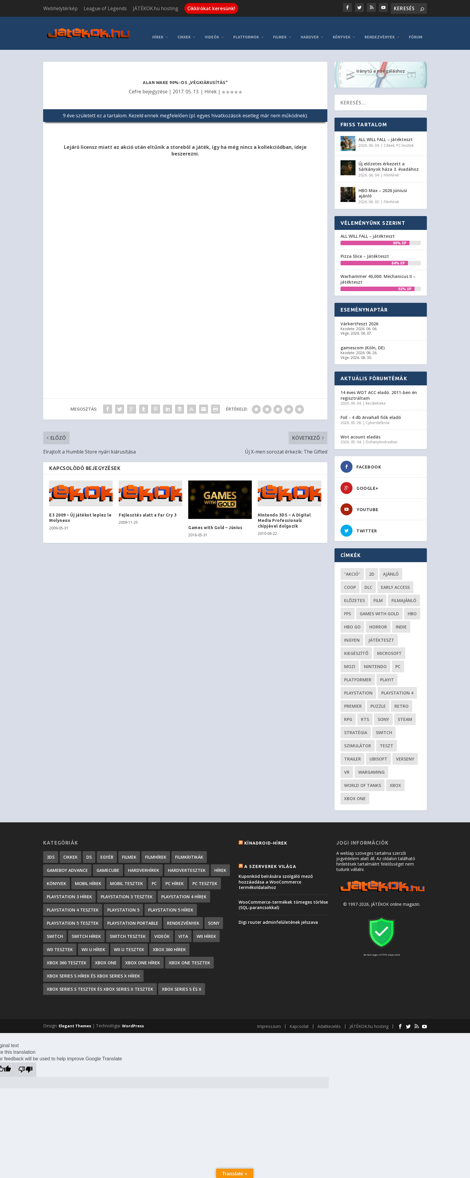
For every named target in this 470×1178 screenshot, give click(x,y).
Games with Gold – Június (215, 518)
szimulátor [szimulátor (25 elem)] (357, 737)
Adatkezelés (329, 1017)
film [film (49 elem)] (378, 591)
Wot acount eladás (360, 428)
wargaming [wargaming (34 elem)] (371, 763)
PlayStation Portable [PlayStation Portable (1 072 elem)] (132, 914)
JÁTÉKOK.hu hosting (155, 8)
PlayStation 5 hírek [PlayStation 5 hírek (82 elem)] (170, 901)
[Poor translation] (25, 1060)
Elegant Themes (75, 1017)
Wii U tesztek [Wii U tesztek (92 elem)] (129, 940)
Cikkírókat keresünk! (211, 8)
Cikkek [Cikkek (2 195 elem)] (70, 848)
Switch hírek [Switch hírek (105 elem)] (86, 927)
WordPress (133, 1017)
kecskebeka (375, 394)
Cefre (135, 82)
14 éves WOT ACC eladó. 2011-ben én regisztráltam (379, 386)
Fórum (415, 28)
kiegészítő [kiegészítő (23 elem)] (356, 644)
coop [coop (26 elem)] (350, 578)
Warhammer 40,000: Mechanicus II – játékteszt (378, 270)
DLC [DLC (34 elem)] (368, 578)
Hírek (157, 28)
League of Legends (105, 8)
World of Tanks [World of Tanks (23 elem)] (362, 776)
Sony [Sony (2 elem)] (213, 914)
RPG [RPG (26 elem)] (348, 710)
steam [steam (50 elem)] (405, 710)
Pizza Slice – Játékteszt (365, 247)
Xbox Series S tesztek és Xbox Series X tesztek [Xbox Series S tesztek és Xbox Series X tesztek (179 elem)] (100, 980)
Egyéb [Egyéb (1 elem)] (106, 848)
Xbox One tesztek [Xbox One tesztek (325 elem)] (189, 954)
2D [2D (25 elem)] (371, 565)
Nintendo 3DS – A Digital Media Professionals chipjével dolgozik (284, 511)
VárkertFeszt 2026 (359, 315)
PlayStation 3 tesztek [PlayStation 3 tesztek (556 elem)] (127, 887)
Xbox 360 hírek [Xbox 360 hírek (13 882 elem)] (169, 940)
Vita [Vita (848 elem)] (183, 927)
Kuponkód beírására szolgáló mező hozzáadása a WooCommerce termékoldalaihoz (276, 872)
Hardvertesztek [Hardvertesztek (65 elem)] (187, 861)
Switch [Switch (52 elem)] (384, 723)
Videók (212, 28)
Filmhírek (391, 166)
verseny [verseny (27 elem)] (405, 750)
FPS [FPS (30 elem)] (347, 604)
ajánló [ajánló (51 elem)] (391, 565)
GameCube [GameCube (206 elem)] (108, 861)
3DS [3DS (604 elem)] (51, 848)
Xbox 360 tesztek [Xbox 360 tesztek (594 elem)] (66, 954)
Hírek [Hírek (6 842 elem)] (220, 861)
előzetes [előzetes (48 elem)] (354, 591)
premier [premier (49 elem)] (353, 697)
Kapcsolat (299, 1017)
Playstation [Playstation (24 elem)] (358, 684)
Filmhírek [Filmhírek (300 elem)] (155, 848)
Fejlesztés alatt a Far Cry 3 (148, 506)
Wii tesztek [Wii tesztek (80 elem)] (60, 940)
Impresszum (269, 1017)
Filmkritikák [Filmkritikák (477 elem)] (189, 848)
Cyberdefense (378, 413)
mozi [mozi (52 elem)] (349, 657)
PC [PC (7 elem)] (154, 874)
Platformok (246, 28)
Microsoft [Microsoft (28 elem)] (389, 644)
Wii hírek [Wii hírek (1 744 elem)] (206, 927)
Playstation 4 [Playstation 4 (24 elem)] (397, 684)
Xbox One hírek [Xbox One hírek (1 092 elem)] (142, 954)
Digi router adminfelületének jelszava (278, 913)
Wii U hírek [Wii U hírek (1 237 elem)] (93, 940)
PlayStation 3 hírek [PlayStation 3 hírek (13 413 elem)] (69, 887)
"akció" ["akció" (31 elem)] (352, 565)
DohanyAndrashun (381, 432)
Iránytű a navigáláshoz (380, 62)
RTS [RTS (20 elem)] (365, 710)
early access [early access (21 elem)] (395, 578)
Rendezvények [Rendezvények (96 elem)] (183, 914)
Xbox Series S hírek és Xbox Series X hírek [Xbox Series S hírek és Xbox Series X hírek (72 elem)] (93, 967)
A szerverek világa (270, 857)
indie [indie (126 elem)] (401, 618)
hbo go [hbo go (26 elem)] (352, 618)
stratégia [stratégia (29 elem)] (355, 723)
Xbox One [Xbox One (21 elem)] (355, 789)
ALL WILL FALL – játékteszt (385, 130)
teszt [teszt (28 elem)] (386, 737)
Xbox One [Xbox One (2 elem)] (106, 954)
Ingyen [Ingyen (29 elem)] (352, 631)
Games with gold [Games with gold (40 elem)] (379, 604)
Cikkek (184, 28)
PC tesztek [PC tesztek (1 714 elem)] (204, 874)
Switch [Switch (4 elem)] (55, 927)
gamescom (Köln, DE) (363, 339)
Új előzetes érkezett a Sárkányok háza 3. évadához (388, 157)
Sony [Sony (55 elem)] (383, 710)
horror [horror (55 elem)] (378, 618)
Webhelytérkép (60, 8)
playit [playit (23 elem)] (387, 670)
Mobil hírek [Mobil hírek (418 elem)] (88, 874)
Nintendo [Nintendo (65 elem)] (375, 657)
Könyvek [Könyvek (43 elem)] (56, 874)
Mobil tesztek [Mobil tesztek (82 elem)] (126, 874)
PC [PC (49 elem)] (397, 657)
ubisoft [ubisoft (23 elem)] (378, 750)
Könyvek (341, 28)
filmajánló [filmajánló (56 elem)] (403, 591)
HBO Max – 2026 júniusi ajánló (382, 184)
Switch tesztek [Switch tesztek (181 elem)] (128, 927)
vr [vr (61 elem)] (347, 763)
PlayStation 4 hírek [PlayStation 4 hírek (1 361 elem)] (184, 887)
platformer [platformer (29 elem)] (357, 670)
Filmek (280, 28)
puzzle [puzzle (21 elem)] (378, 697)
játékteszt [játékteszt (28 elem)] (381, 631)
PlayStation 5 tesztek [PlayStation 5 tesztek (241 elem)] (73, 914)
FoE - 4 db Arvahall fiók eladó (371, 408)
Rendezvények (379, 28)
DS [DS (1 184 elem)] (89, 848)
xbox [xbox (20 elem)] (395, 776)
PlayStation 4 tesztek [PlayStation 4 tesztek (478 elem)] (73, 901)
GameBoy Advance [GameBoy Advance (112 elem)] (67, 861)
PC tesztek (405, 136)
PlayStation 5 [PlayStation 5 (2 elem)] (123, 901)
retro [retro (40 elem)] (401, 697)
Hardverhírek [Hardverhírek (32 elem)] (143, 861)
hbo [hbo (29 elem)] (412, 604)
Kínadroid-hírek (265, 834)
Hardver (310, 28)
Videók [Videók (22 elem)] (162, 927)
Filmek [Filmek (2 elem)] (129, 848)
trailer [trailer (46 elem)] (352, 750)
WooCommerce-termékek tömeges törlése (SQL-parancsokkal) (283, 895)
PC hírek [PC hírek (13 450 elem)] (174, 874)
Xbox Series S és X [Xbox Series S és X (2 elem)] (181, 980)
